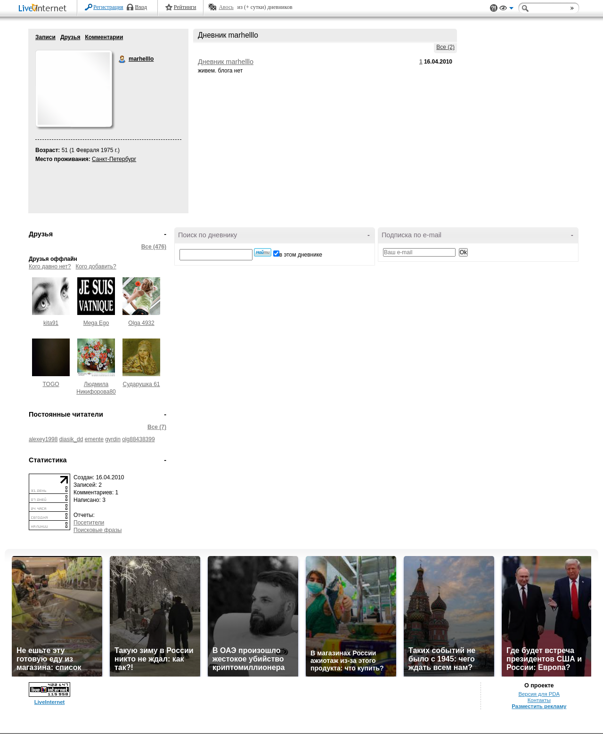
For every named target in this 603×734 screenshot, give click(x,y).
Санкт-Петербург (114, 159)
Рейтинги (185, 7)
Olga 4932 (141, 323)
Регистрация (108, 7)
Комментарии (104, 37)
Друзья (70, 37)
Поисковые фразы (97, 530)
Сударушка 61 (141, 384)
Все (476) (153, 246)
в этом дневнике (300, 254)
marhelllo (122, 59)
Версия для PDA (539, 694)
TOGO (50, 384)
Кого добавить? (96, 266)
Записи (45, 37)
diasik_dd (71, 439)
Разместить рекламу (539, 706)
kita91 (50, 323)
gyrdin (113, 439)
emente (94, 439)
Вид (506, 9)
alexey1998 (43, 439)
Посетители (88, 522)
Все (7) (156, 427)
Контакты (539, 700)
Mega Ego (96, 323)
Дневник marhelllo (225, 61)
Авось (226, 7)
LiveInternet (44, 9)
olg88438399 (138, 439)
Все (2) (445, 47)
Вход (141, 7)
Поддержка (493, 8)
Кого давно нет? (50, 266)
